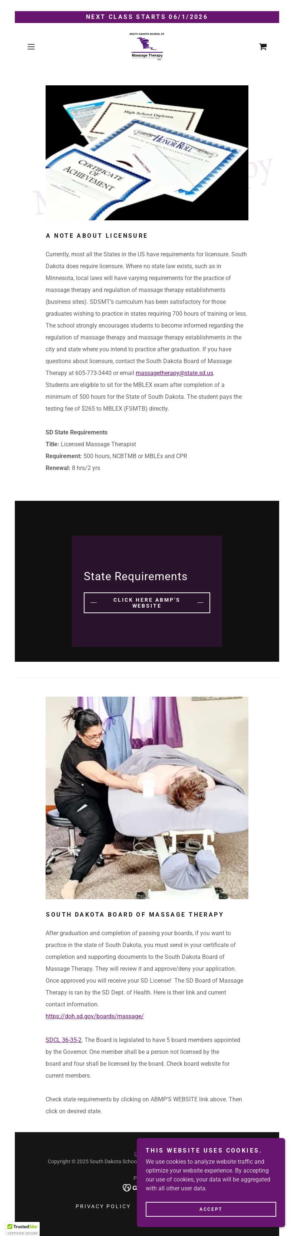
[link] (147, 47)
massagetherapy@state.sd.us (174, 373)
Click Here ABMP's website (147, 603)
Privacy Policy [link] (103, 1206)
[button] (42, 46)
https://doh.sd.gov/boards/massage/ (95, 1016)
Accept (210, 1209)
